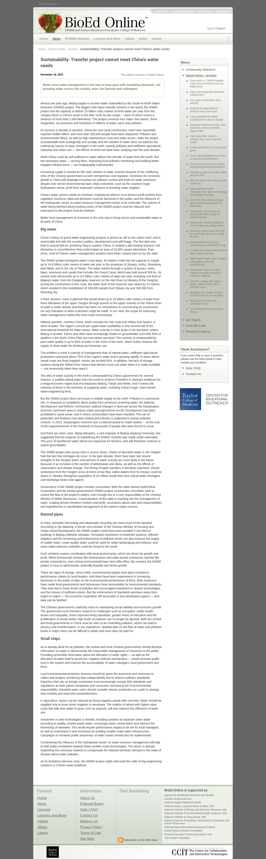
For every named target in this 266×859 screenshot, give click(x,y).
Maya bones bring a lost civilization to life (203, 302)
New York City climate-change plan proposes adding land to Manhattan (206, 203)
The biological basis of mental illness (206, 310)
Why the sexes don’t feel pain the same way (208, 182)
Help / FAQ (204, 11)
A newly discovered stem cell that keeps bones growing (208, 252)
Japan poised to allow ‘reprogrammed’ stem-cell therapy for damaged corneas (208, 191)
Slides (143, 38)
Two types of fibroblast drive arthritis (205, 102)
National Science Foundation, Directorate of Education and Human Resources (196, 822)
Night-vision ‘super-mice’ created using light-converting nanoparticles (208, 261)
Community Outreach (200, 69)
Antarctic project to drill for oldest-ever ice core (208, 174)
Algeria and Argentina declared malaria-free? (207, 93)
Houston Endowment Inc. (178, 798)
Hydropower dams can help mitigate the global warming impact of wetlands (205, 272)
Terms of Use (90, 833)
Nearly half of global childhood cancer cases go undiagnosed (206, 224)
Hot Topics (193, 320)
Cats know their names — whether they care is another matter (205, 139)
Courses (43, 809)
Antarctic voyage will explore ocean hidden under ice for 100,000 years (205, 284)
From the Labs (196, 325)
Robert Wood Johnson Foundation (183, 830)
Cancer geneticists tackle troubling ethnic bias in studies (206, 118)
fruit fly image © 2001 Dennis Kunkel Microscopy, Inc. (119, 848)
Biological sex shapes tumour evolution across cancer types (206, 294)
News (56, 38)
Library (157, 38)
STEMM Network (77, 38)
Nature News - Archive (63, 49)
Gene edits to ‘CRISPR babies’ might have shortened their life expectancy (207, 83)
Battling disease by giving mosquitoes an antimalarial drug (207, 244)
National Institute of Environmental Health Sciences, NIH (195, 813)
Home (43, 38)
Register (220, 28)
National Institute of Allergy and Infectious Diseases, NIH (195, 809)
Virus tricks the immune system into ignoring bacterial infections (207, 165)
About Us (162, 11)
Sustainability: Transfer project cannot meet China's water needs (125, 49)
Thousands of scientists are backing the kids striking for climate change (205, 214)
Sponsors (223, 11)
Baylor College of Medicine (191, 399)
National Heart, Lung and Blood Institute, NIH (189, 806)
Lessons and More (107, 38)
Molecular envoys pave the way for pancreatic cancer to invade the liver (207, 234)
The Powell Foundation (177, 838)
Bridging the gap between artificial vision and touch (204, 110)
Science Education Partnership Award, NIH (188, 834)
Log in (210, 28)
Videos (129, 38)
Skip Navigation (48, 3)
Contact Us (193, 374)
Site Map (87, 838)
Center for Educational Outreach (217, 399)
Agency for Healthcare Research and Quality (189, 795)
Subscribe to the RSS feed (141, 840)
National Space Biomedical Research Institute (189, 827)
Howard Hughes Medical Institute (182, 802)
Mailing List (89, 821)
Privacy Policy (91, 827)
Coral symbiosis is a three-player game (208, 149)
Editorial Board (183, 11)
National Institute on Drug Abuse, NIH (185, 817)
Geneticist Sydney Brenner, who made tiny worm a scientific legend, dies (207, 127)
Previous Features (198, 331)
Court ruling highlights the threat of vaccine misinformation (207, 157)
